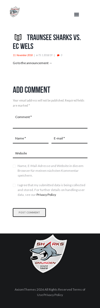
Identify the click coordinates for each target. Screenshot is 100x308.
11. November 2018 (23, 55)
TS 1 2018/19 (45, 55)
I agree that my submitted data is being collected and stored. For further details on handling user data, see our (51, 190)
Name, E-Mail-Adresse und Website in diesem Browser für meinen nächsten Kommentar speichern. (50, 170)
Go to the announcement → (32, 63)
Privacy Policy (46, 195)
